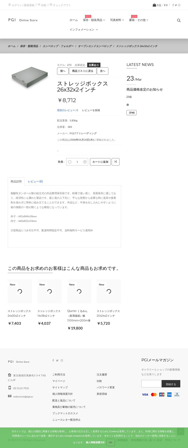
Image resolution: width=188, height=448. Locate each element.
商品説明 (16, 181)
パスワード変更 (106, 387)
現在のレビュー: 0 (67, 110)
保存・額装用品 (29, 46)
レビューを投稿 (91, 110)
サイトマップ (60, 387)
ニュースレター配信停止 (66, 419)
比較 (43, 5)
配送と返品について (63, 400)
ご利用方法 (58, 374)
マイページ (58, 380)
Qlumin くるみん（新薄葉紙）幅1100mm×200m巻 (79, 315)
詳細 (129, 96)
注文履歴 (102, 374)
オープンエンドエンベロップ (94, 46)
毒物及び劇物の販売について (69, 406)
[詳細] (131, 112)
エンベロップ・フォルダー (58, 46)
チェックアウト (62, 5)
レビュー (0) (35, 181)
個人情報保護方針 (62, 393)
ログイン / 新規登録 (23, 5)
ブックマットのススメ (65, 413)
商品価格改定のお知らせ (144, 89)
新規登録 (102, 393)
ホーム (11, 46)
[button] (48, 66)
